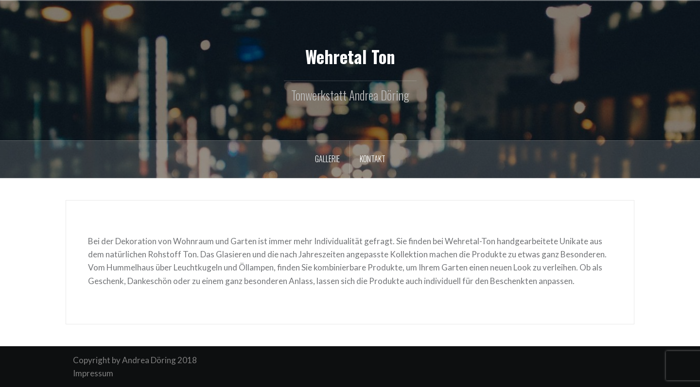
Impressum (93, 373)
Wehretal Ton (350, 56)
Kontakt (372, 159)
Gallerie (327, 159)
